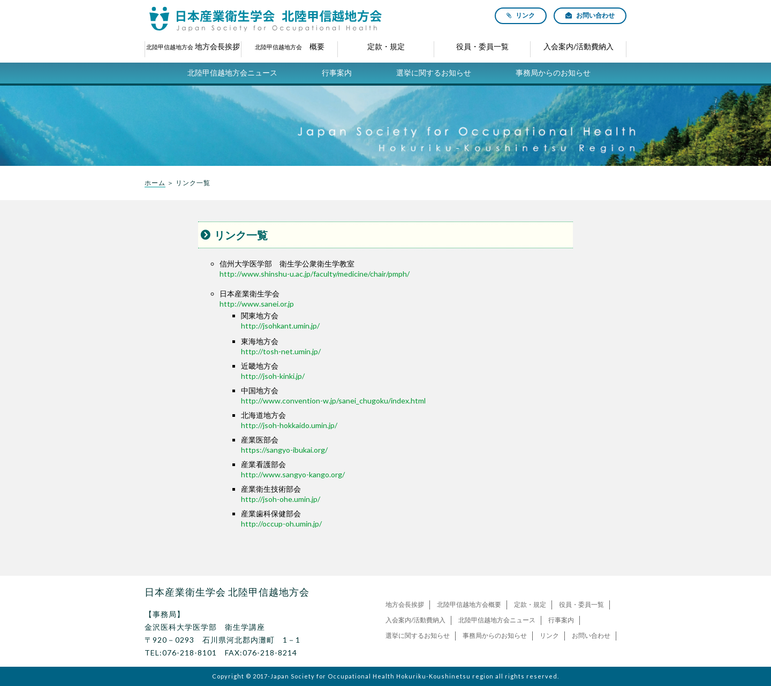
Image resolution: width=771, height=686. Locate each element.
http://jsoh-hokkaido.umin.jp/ (289, 425)
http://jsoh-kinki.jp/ (273, 375)
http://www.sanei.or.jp (257, 303)
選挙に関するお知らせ (433, 72)
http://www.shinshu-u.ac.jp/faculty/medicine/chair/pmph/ (315, 273)
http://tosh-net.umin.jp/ (281, 351)
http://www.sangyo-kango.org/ (293, 474)
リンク (549, 635)
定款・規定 (530, 604)
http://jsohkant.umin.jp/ (280, 325)
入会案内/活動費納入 (415, 620)
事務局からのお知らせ (553, 72)
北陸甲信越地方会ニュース (232, 72)
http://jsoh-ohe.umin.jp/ (280, 499)
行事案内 (337, 72)
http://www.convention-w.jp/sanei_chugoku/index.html (333, 400)
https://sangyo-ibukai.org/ (284, 449)
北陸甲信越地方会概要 (469, 604)
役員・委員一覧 (581, 604)
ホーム (155, 183)
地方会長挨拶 (405, 604)
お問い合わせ (591, 635)
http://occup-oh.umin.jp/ (281, 523)
